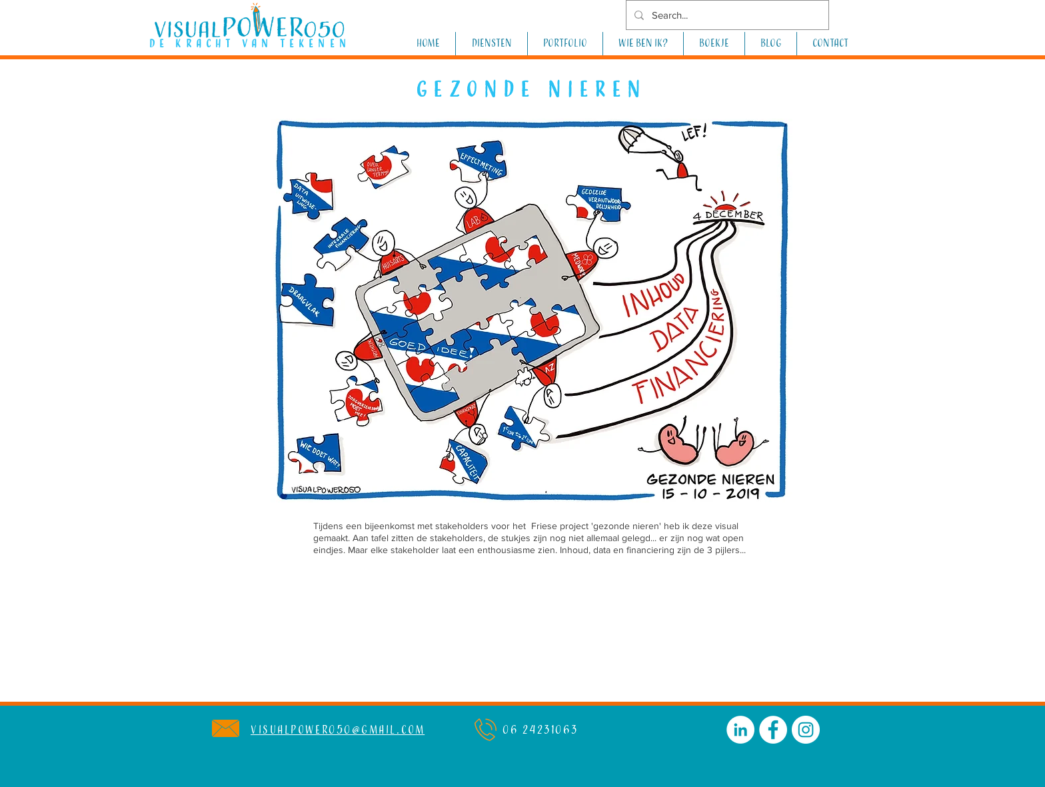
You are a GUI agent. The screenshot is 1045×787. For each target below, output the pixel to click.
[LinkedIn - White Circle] (740, 730)
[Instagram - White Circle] (806, 730)
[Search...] (726, 15)
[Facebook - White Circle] (773, 730)
